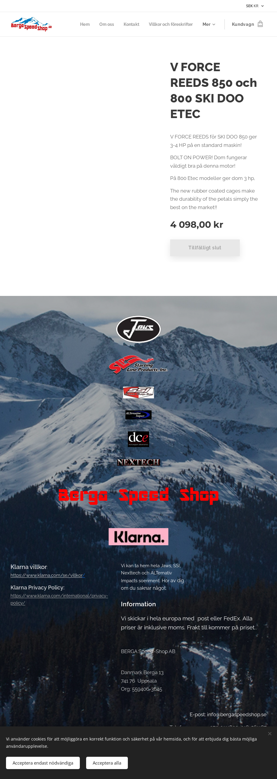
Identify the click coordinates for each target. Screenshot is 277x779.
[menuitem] (79, 24)
